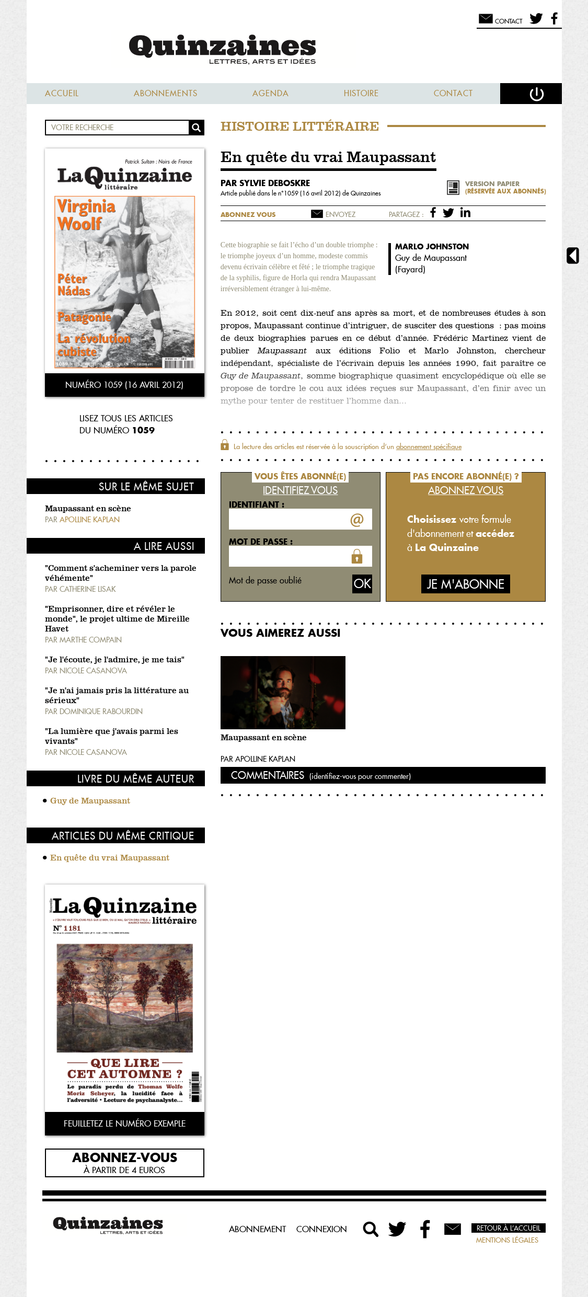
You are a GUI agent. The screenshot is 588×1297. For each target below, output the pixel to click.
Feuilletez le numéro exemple (125, 1123)
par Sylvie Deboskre (265, 183)
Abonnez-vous (124, 1157)
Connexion (321, 1229)
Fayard (410, 269)
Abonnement (257, 1229)
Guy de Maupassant (90, 801)
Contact (453, 93)
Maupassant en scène (88, 509)
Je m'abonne (465, 584)
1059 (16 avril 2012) (313, 193)
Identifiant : (256, 504)
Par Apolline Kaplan (258, 759)
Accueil (62, 93)
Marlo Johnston (432, 246)
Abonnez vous (248, 215)
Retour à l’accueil (508, 1228)
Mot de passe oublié (265, 580)
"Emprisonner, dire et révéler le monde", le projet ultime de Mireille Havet (117, 619)
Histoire (361, 93)
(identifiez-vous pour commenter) (360, 776)
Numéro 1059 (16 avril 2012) (124, 385)
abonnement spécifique (429, 446)
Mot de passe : (261, 541)
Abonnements (166, 93)
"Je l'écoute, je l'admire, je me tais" (115, 660)
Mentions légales (507, 1240)
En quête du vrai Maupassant (109, 858)
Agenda (270, 93)
